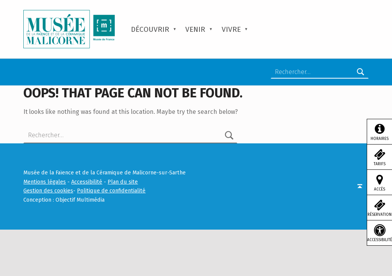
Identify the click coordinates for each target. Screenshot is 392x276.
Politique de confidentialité (111, 190)
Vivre (231, 29)
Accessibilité (86, 181)
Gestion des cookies (48, 190)
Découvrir (150, 29)
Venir (195, 29)
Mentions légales (44, 181)
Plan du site (123, 181)
